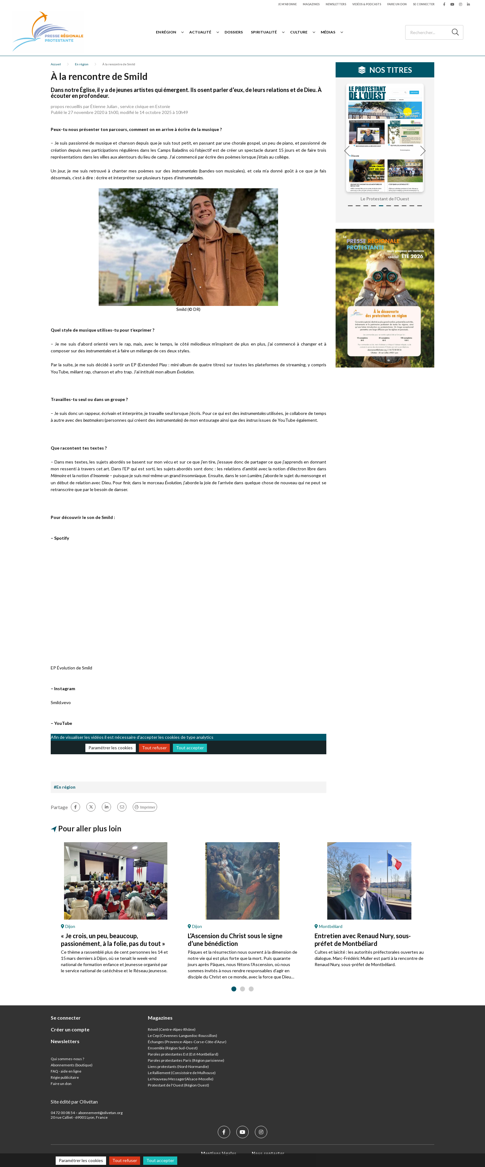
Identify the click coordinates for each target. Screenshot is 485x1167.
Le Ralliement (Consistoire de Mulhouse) (182, 1072)
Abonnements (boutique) (71, 1065)
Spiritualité (264, 32)
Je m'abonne (287, 4)
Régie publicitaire (65, 1077)
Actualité (200, 32)
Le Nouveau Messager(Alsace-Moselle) (180, 1079)
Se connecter (424, 4)
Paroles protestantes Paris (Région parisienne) (186, 1060)
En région (166, 32)
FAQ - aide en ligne (66, 1071)
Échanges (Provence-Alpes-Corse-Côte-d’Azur (186, 1041)
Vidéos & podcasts (366, 4)
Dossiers (234, 32)
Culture (298, 32)
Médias (328, 32)
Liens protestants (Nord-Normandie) (178, 1066)
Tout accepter (190, 747)
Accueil (56, 64)
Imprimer (147, 807)
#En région (64, 787)
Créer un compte (70, 1029)
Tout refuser (154, 747)
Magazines (311, 4)
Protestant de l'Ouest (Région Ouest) (178, 1085)
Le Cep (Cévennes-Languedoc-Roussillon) (182, 1035)
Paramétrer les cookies (110, 747)
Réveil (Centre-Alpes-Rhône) (171, 1029)
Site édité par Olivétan (74, 1101)
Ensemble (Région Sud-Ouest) (173, 1048)
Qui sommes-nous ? (67, 1058)
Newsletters (336, 4)
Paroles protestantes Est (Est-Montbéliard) (183, 1054)
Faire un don (397, 4)
